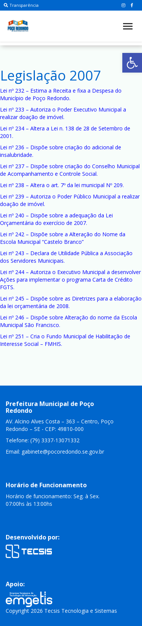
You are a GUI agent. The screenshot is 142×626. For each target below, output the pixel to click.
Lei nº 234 (12, 128)
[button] (132, 63)
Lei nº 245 (12, 298)
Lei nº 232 (12, 90)
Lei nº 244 (12, 272)
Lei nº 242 (12, 234)
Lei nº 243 (12, 253)
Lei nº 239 (12, 196)
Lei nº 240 (12, 215)
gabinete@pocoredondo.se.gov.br (63, 451)
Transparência (21, 5)
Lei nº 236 (12, 147)
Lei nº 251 (12, 336)
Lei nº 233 (12, 109)
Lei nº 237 (12, 166)
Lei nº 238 (12, 185)
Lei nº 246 (12, 317)
